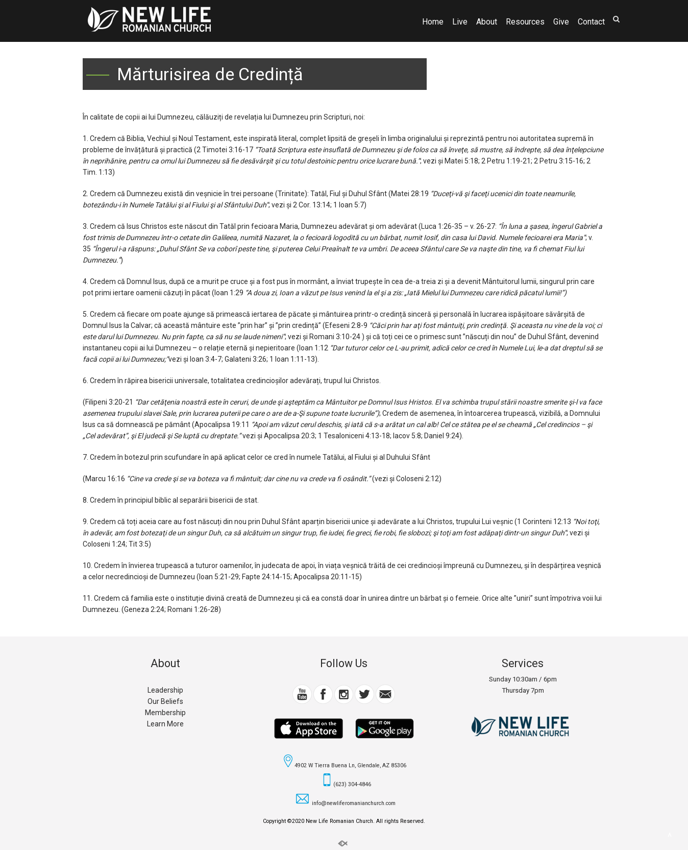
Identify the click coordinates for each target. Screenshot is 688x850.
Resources (525, 22)
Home (433, 22)
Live (460, 22)
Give (561, 22)
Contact (591, 22)
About (486, 22)
